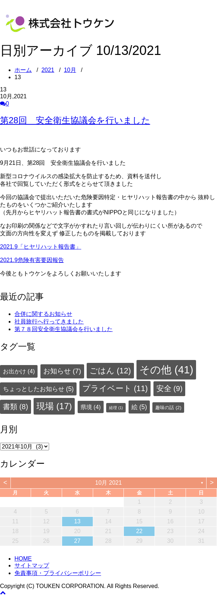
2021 (48, 70)
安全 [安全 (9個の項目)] (169, 388)
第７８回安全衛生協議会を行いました (63, 329)
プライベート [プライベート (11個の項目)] (115, 388)
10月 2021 (108, 483)
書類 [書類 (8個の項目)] (15, 407)
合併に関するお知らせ (43, 314)
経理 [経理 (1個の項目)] (116, 408)
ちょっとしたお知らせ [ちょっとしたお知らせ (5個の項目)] (38, 389)
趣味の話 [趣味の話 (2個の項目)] (168, 407)
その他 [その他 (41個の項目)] (166, 370)
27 (77, 541)
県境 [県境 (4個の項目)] (91, 407)
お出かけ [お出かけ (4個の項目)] (19, 371)
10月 (70, 70)
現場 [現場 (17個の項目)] (54, 406)
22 (139, 531)
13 (77, 521)
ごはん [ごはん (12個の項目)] (110, 370)
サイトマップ (31, 565)
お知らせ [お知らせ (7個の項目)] (62, 371)
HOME (23, 559)
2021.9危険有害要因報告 (32, 260)
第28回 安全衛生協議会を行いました (75, 120)
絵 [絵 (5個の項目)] (139, 407)
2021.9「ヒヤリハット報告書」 (40, 247)
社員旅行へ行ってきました (49, 321)
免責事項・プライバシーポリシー (57, 573)
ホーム (23, 70)
